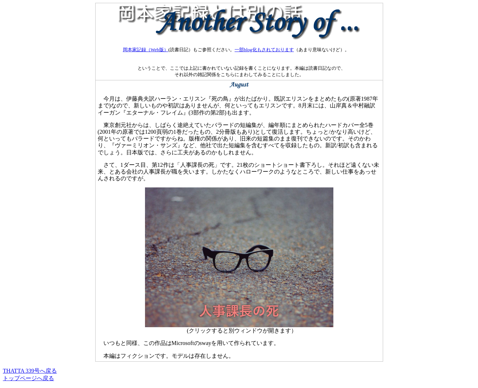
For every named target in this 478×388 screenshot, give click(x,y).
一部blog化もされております (264, 49)
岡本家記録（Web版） (145, 49)
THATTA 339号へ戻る (30, 371)
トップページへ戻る (28, 378)
